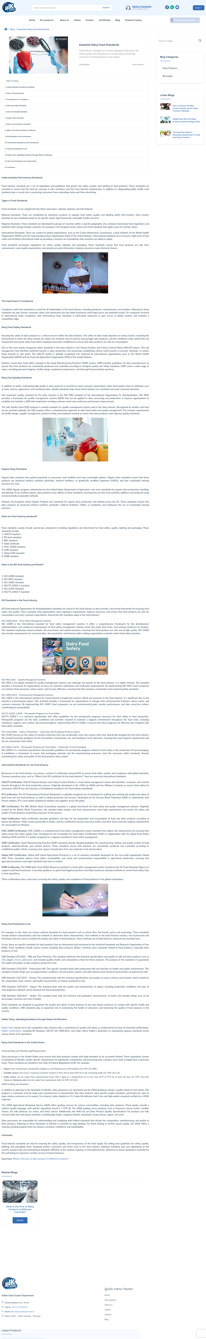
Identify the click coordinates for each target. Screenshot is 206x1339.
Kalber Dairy (8, 1038)
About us (62, 20)
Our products (45, 20)
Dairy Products (138, 70)
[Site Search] (73, 7)
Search (106, 7)
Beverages (168, 76)
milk (4, 970)
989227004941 (141, 7)
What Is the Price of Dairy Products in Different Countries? (20, 1220)
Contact (88, 20)
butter (29, 970)
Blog (115, 20)
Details (20, 1231)
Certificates (103, 20)
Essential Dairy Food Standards (33, 29)
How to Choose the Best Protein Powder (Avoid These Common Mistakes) (185, 108)
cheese (17, 970)
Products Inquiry (131, 20)
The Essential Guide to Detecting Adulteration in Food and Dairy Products (186, 135)
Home (30, 20)
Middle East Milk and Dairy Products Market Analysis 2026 (186, 120)
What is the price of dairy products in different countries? (41, 1169)
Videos (75, 20)
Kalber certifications (11, 1041)
